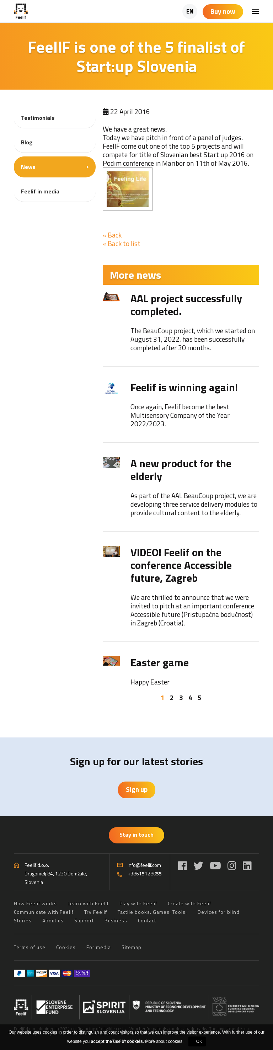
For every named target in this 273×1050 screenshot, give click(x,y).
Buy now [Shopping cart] (222, 11)
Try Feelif (95, 912)
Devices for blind (219, 912)
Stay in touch (136, 834)
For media (98, 947)
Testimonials (37, 117)
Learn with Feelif (88, 903)
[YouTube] (215, 865)
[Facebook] (182, 865)
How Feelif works (35, 903)
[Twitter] (198, 865)
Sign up (137, 789)
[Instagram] (232, 865)
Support (84, 920)
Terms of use (30, 947)
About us (53, 920)
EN (190, 11)
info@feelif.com (144, 865)
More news (135, 275)
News (28, 166)
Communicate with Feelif (44, 912)
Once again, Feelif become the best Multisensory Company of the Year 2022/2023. (180, 415)
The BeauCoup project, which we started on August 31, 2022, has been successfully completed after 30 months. (192, 339)
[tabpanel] (181, 489)
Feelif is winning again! (184, 387)
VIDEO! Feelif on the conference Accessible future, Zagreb (181, 565)
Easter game (159, 662)
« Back (112, 235)
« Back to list (121, 243)
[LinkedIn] (247, 865)
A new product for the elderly (180, 469)
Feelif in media (40, 191)
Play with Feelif (138, 903)
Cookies (66, 947)
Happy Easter (150, 682)
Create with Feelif (189, 903)
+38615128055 (145, 873)
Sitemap (131, 947)
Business (116, 920)
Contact (147, 920)
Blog (27, 142)
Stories (23, 920)
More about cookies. (164, 1041)
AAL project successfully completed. (186, 304)
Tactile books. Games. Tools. (152, 912)
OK (199, 1041)
